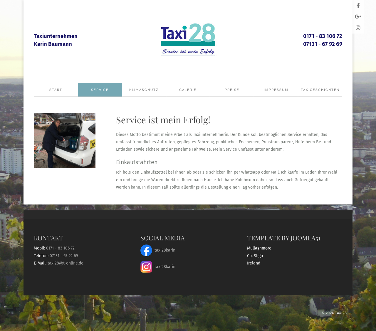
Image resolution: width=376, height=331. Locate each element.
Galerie (188, 90)
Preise (232, 90)
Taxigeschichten (320, 90)
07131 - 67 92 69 (322, 44)
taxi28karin (157, 250)
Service (100, 90)
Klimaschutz (144, 90)
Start (55, 90)
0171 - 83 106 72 (322, 36)
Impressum (276, 90)
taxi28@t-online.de (65, 263)
